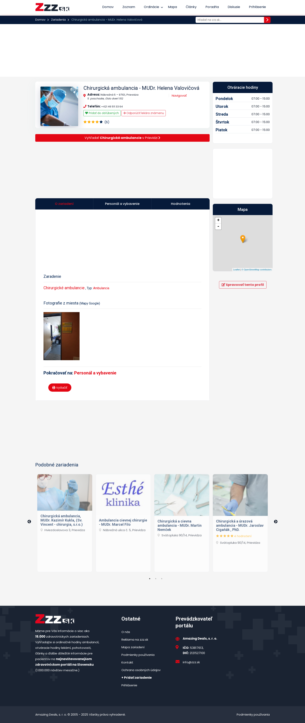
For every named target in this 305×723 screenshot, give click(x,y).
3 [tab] (162, 579)
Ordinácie (151, 7)
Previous (29, 522)
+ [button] (218, 220)
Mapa (172, 7)
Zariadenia (58, 20)
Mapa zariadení (132, 647)
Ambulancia (101, 288)
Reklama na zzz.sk (134, 639)
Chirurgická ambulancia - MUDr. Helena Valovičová (141, 88)
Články (191, 7)
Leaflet (236, 269)
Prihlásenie (257, 7)
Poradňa (212, 7)
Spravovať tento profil (243, 284)
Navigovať (179, 95)
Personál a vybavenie (95, 372)
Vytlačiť (59, 387)
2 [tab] (156, 579)
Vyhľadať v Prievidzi (122, 137)
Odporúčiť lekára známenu (143, 113)
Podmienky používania (138, 655)
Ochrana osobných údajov (141, 670)
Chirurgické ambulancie (64, 287)
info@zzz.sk (191, 662)
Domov (108, 7)
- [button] (218, 226)
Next (276, 522)
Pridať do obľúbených (102, 113)
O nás (125, 632)
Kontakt (127, 662)
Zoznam (128, 7)
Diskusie (234, 7)
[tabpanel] (64, 521)
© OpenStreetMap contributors (257, 269)
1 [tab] (150, 579)
